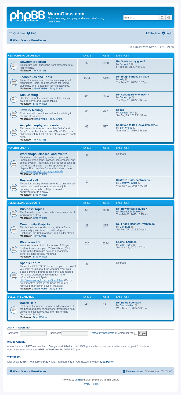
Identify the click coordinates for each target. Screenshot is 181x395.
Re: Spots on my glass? (130, 61)
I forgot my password (102, 333)
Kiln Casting (29, 95)
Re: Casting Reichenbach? (132, 94)
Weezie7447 (127, 112)
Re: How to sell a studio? (131, 208)
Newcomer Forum (33, 61)
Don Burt (125, 226)
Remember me (126, 333)
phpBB (78, 379)
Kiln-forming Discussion (24, 55)
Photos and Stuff (32, 242)
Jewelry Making (31, 110)
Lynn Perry (126, 244)
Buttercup (125, 97)
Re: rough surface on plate (132, 76)
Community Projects (35, 224)
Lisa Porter (107, 361)
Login (10, 327)
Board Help (28, 303)
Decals (120, 109)
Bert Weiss (126, 127)
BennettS (125, 64)
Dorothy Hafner (128, 182)
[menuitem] (31, 33)
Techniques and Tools (36, 77)
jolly (122, 79)
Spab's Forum (30, 263)
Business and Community (24, 203)
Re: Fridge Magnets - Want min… (136, 223)
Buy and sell (29, 180)
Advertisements (18, 148)
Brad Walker (41, 88)
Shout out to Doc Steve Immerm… (137, 124)
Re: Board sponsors (128, 302)
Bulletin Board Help (21, 297)
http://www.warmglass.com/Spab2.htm (41, 280)
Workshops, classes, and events (43, 154)
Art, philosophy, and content (41, 125)
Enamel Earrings (126, 241)
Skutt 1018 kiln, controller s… (134, 180)
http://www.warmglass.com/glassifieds (41, 171)
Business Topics (32, 209)
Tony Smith (39, 70)
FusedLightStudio (130, 211)
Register (24, 327)
